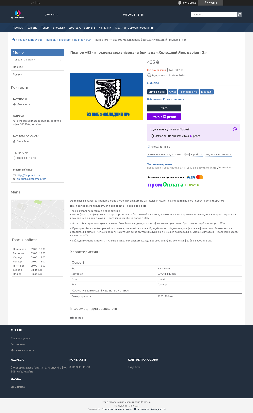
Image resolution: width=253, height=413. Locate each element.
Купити (164, 108)
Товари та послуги (53, 27)
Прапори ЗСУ (82, 39)
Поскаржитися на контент (117, 409)
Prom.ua (146, 402)
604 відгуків (189, 2)
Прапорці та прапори (58, 39)
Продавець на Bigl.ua (126, 405)
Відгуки (17, 74)
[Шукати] (239, 14)
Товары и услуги (20, 338)
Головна (32, 27)
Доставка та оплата (82, 27)
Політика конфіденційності (150, 409)
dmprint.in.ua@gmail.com (31, 178)
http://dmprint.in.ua (28, 175)
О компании (18, 344)
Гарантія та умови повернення (134, 27)
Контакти (105, 27)
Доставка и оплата (22, 350)
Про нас (18, 27)
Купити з (164, 117)
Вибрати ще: (165, 99)
